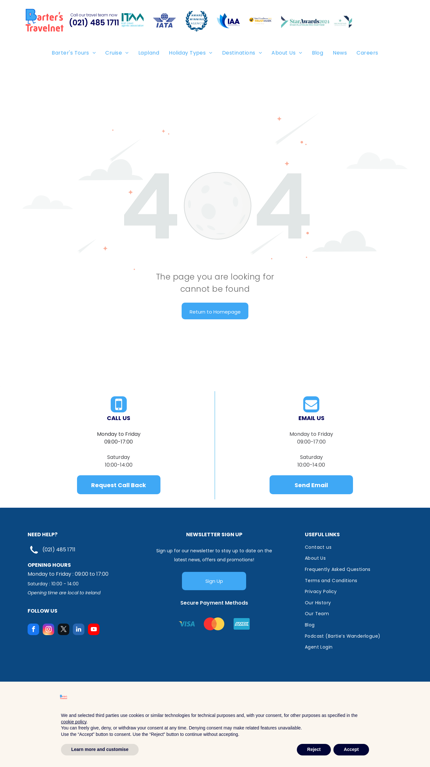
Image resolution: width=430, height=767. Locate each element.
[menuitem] (73, 52)
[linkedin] (78, 630)
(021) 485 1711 (58, 549)
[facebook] (33, 630)
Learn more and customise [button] (99, 749)
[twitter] (63, 630)
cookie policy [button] (73, 721)
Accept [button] (351, 749)
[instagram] (48, 630)
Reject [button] (314, 749)
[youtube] (93, 630)
